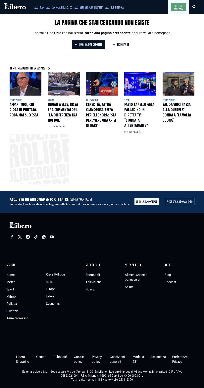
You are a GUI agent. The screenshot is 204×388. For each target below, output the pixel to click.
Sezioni (11, 265)
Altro (168, 265)
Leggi (178, 7)
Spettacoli (92, 265)
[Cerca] (194, 7)
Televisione (16, 100)
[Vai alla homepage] (15, 7)
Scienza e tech (134, 265)
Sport (51, 100)
